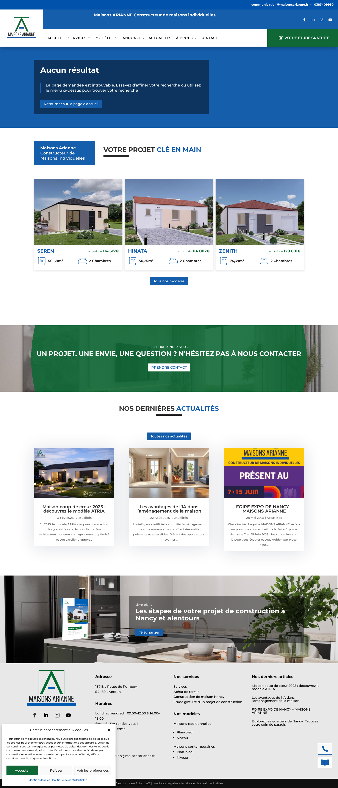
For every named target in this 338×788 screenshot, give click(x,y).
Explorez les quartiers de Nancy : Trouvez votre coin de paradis (285, 723)
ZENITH (228, 251)
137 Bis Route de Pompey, (116, 686)
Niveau (182, 738)
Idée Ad (134, 783)
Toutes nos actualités (168, 436)
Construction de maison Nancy (199, 697)
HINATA (137, 251)
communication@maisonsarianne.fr (279, 4)
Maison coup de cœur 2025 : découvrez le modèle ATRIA (73, 509)
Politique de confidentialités (202, 783)
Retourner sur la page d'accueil (71, 104)
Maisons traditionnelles (192, 724)
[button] (109, 730)
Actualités (160, 38)
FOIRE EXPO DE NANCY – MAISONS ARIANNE (264, 509)
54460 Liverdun (108, 692)
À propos (186, 38)
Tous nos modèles (169, 281)
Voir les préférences (93, 770)
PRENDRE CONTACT (169, 367)
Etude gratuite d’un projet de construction (208, 702)
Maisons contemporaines (194, 746)
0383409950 (324, 4)
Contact (209, 38)
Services (77, 38)
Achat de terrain (187, 692)
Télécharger (149, 632)
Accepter (22, 770)
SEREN (45, 251)
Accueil (55, 38)
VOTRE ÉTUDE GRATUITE (307, 38)
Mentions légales (39, 780)
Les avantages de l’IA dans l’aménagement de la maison (168, 509)
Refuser (56, 770)
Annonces (133, 38)
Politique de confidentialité (69, 780)
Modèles (104, 38)
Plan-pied (184, 732)
